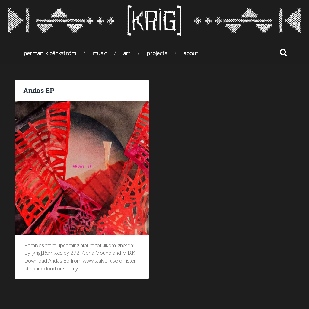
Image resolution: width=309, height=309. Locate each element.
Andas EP (38, 90)
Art (126, 53)
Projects (157, 53)
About (190, 53)
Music (99, 53)
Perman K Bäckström (50, 53)
